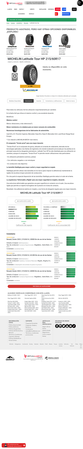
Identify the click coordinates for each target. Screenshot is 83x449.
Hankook (36, 344)
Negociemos (45, 332)
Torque (55, 344)
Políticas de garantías (15, 329)
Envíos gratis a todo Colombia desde (35, 3)
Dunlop (31, 344)
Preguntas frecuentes (31, 323)
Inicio (8, 23)
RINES (15, 9)
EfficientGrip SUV (12, 48)
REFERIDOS (51, 9)
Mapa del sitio (81, 346)
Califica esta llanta (24, 201)
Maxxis (50, 344)
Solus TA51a (62, 48)
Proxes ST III (45, 48)
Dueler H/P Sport (29, 48)
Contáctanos (29, 329)
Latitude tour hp (34, 23)
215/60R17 (19, 23)
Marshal (42, 344)
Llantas (13, 23)
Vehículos (66, 344)
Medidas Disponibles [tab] (15, 101)
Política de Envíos (13, 327)
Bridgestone (18, 344)
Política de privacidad (15, 325)
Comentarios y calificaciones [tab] (53, 101)
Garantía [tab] (38, 101)
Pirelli (46, 344)
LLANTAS (9, 9)
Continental (25, 344)
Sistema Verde (46, 330)
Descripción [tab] (28, 101)
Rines (76, 344)
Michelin (26, 23)
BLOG (74, 9)
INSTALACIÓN (42, 9)
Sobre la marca (70, 101)
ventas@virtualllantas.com (33, 331)
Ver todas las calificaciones (41, 286)
